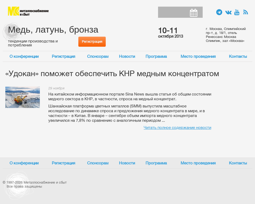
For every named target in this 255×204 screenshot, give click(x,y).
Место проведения (198, 56)
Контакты (238, 56)
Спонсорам (97, 56)
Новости (127, 56)
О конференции (24, 56)
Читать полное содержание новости (177, 127)
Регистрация (92, 42)
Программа (156, 56)
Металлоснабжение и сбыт (28, 11)
